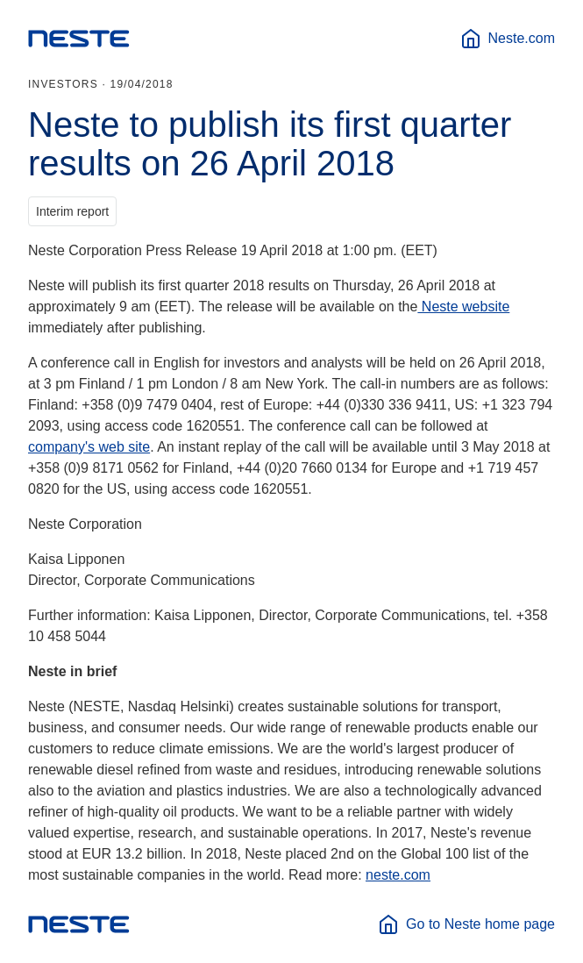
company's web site (89, 446)
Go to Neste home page (466, 924)
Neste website (463, 306)
